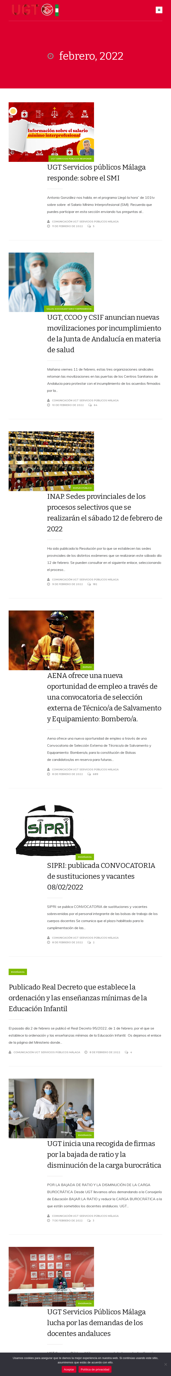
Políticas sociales (44, 1134)
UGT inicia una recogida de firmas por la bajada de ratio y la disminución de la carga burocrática (114, 852)
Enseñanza (49, 659)
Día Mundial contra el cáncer (112, 1082)
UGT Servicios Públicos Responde (35, 160)
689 (112, 575)
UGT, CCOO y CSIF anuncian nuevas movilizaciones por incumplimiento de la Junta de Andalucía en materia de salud (111, 238)
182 (112, 434)
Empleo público (47, 398)
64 (112, 314)
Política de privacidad (95, 1369)
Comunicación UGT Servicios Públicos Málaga (102, 179)
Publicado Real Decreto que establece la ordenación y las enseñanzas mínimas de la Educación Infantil (78, 750)
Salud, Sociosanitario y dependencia (33, 268)
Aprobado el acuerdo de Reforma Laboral (104, 1174)
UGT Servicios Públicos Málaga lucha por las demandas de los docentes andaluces (109, 978)
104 (112, 1234)
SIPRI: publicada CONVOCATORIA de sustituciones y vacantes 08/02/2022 (106, 623)
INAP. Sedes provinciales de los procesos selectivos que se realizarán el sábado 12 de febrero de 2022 (114, 362)
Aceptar (69, 1369)
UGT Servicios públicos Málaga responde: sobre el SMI (108, 118)
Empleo (51, 518)
